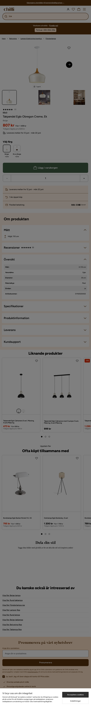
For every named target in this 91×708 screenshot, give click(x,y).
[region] (45, 698)
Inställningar (75, 701)
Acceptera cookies (75, 695)
